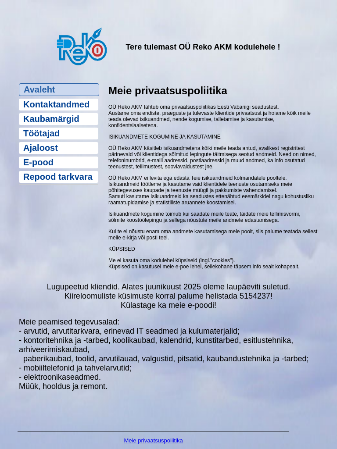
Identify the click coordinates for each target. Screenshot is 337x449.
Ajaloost (40, 148)
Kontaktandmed (56, 104)
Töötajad (41, 133)
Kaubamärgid (51, 119)
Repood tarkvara (58, 177)
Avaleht (39, 89)
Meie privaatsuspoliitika (153, 440)
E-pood (38, 162)
